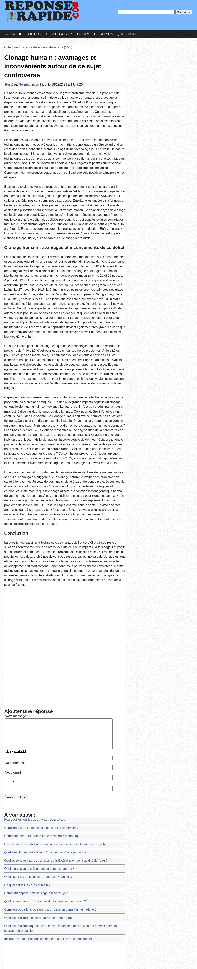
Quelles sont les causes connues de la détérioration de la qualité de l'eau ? (48, 696)
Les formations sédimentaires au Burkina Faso (31, 892)
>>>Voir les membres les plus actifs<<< (151, 133)
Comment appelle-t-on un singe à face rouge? (31, 724)
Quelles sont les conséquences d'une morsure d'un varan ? (39, 731)
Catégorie (10, 41)
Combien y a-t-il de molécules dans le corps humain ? (35, 668)
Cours (83, 30)
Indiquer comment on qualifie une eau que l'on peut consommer (41, 760)
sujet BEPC (11, 864)
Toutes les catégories (49, 30)
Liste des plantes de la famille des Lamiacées (31, 850)
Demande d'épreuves (16, 857)
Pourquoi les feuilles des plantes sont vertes (30, 661)
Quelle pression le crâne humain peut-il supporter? (33, 703)
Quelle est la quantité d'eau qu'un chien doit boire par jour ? (39, 689)
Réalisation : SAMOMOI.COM (128, 962)
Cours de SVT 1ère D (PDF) (20, 871)
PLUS (156, 962)
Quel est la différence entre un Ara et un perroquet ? (34, 745)
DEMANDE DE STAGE (17, 843)
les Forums (61, 962)
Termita (22, 66)
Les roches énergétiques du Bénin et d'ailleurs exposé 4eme (39, 899)
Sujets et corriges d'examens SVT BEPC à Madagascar (36, 885)
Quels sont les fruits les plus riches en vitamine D (33, 710)
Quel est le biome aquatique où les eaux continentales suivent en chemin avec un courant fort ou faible (64, 752)
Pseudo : (138, 56)
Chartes (12, 962)
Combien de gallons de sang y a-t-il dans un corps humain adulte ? (43, 738)
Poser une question (115, 30)
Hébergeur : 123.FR (88, 962)
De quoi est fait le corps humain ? (23, 717)
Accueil (14, 30)
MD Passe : (138, 64)
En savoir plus (95, 955)
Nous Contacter (35, 962)
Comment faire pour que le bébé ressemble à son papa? (37, 675)
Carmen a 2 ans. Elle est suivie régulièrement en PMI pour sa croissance (47, 878)
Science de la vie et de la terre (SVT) (40, 41)
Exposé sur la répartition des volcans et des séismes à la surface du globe (47, 682)
